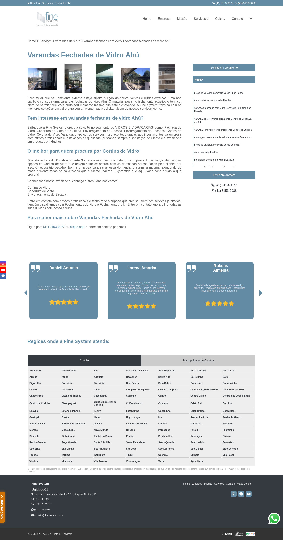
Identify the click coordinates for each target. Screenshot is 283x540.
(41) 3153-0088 (245, 3)
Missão (182, 18)
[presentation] (20, 308)
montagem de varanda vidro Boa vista (214, 159)
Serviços (200, 18)
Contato (237, 18)
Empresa (164, 18)
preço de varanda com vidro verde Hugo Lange (218, 93)
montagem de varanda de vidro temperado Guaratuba (222, 137)
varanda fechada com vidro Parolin (212, 100)
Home (147, 18)
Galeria (220, 18)
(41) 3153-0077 (222, 3)
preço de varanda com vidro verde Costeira (216, 144)
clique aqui (77, 227)
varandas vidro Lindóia (206, 152)
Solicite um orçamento (224, 67)
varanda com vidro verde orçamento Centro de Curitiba (223, 130)
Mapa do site (244, 483)
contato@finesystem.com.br (47, 515)
